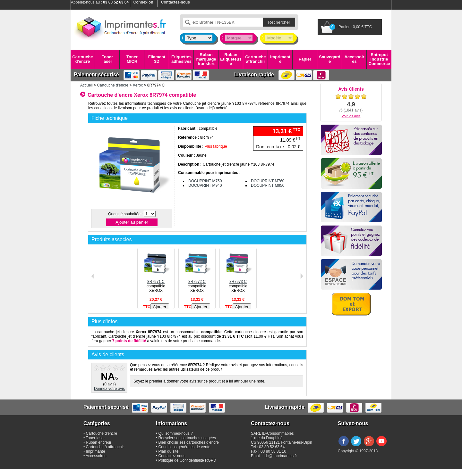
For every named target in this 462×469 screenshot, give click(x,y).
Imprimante (280, 59)
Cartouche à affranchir (105, 447)
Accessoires (354, 59)
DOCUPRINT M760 (267, 181)
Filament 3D (156, 59)
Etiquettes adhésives (181, 59)
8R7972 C (197, 279)
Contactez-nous (171, 456)
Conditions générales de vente (184, 447)
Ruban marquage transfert (206, 59)
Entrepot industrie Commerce (379, 59)
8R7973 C (238, 279)
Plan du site (168, 451)
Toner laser (107, 59)
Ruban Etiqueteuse (230, 59)
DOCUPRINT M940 (205, 185)
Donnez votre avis (109, 388)
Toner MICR (132, 59)
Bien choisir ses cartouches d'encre (188, 442)
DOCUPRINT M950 (267, 185)
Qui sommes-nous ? (175, 433)
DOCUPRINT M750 (205, 181)
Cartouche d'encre (82, 59)
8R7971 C (155, 279)
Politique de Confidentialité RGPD (187, 460)
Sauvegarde (329, 59)
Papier (305, 59)
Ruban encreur (98, 442)
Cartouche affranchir (255, 59)
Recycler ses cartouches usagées (187, 438)
